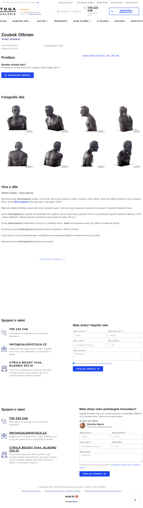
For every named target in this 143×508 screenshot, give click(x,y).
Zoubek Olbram (17, 34)
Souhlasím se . (93, 363)
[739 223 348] (85, 7)
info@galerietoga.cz (28, 344)
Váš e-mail (78, 340)
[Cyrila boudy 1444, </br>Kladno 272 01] (4, 369)
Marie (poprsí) (21, 202)
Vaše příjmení (115, 331)
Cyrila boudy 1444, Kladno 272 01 (25, 364)
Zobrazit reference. (36, 14)
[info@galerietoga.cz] (4, 349)
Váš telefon (114, 340)
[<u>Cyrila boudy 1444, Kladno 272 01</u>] (4, 455)
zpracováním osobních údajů (99, 363)
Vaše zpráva (79, 350)
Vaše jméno (79, 331)
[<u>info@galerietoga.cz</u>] (4, 436)
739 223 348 (93, 9)
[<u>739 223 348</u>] (4, 421)
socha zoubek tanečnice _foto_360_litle (100, 56)
